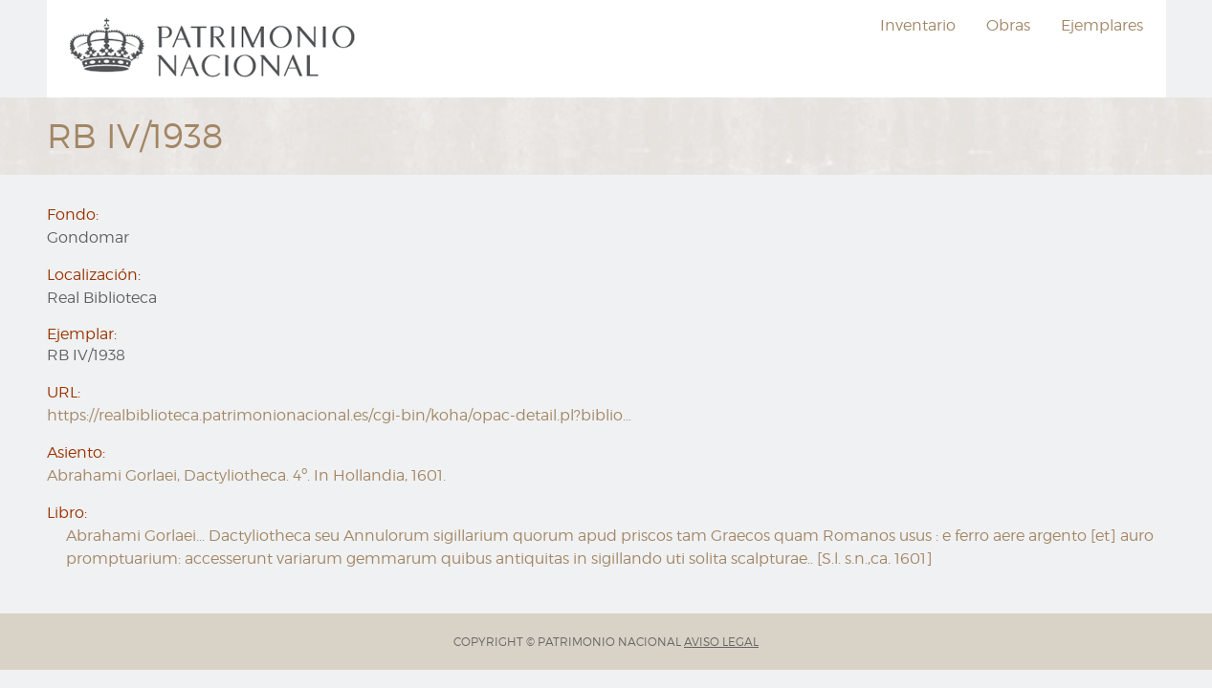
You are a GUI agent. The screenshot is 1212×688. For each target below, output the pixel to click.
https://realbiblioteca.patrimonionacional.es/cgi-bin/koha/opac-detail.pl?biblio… (339, 415)
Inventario (918, 25)
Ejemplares (1102, 25)
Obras (1008, 25)
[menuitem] (215, 49)
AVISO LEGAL (721, 641)
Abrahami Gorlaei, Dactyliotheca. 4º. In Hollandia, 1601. (246, 475)
